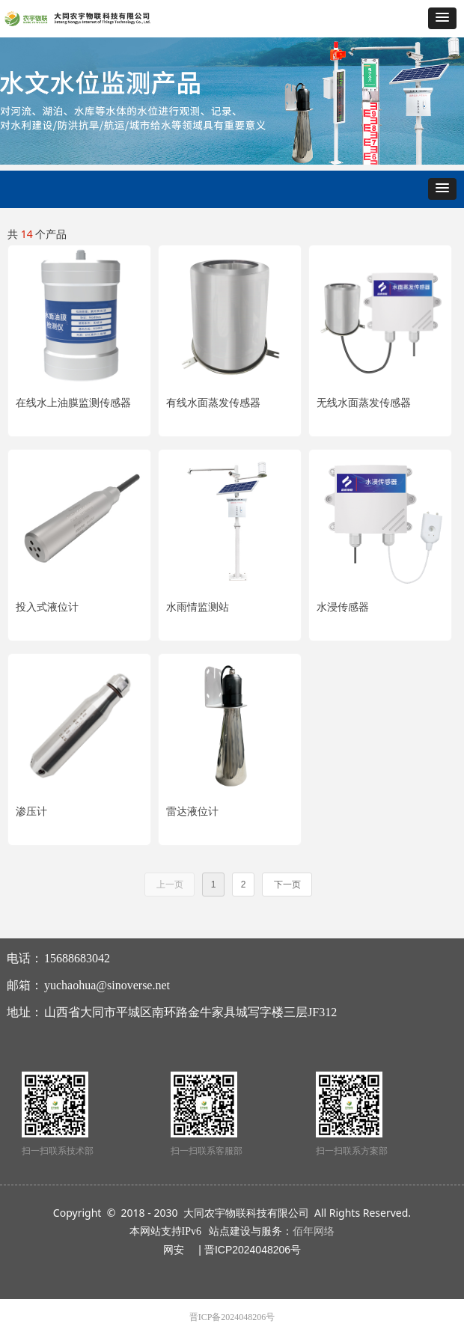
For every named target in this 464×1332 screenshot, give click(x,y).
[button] (442, 18)
